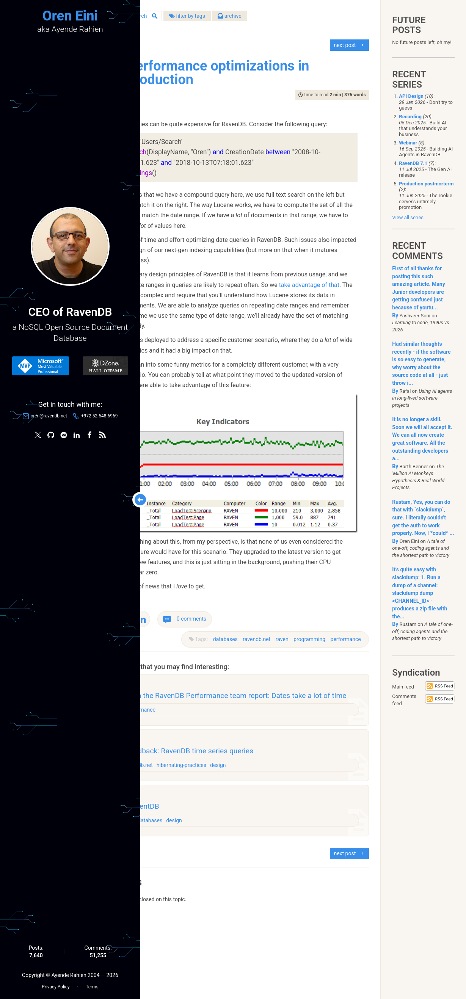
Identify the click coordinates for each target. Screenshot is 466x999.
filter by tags (256, 19)
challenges (192, 897)
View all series (408, 217)
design (289, 837)
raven (278, 696)
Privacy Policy (55, 984)
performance (342, 696)
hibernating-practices (253, 837)
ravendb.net (253, 696)
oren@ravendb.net (49, 417)
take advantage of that (258, 339)
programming (306, 696)
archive (299, 19)
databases (221, 696)
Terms (92, 984)
